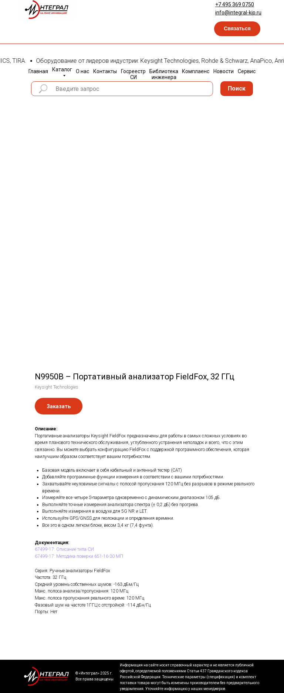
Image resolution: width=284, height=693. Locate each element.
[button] (237, 28)
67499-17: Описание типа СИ (64, 549)
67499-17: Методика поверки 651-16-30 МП (79, 556)
